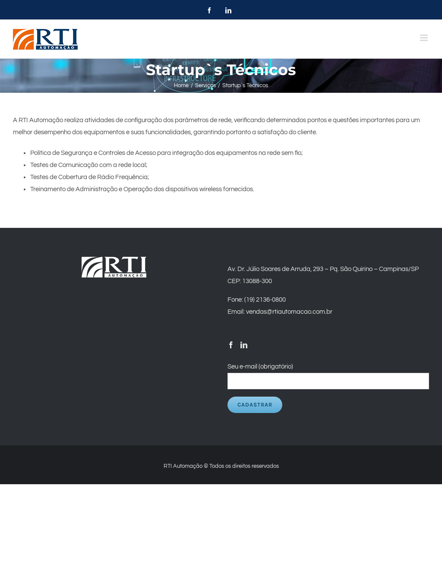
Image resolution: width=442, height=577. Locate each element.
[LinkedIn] (243, 344)
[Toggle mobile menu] (424, 37)
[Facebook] (230, 344)
